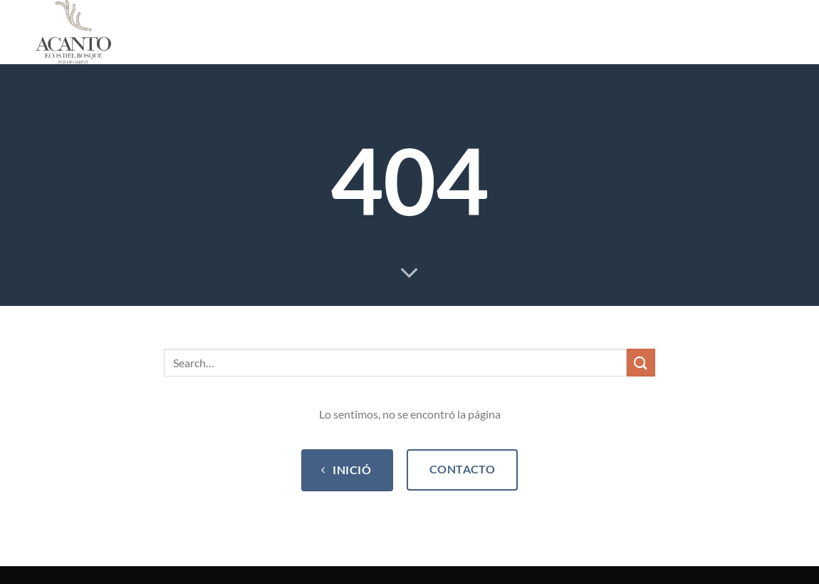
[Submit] (641, 362)
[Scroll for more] (409, 273)
